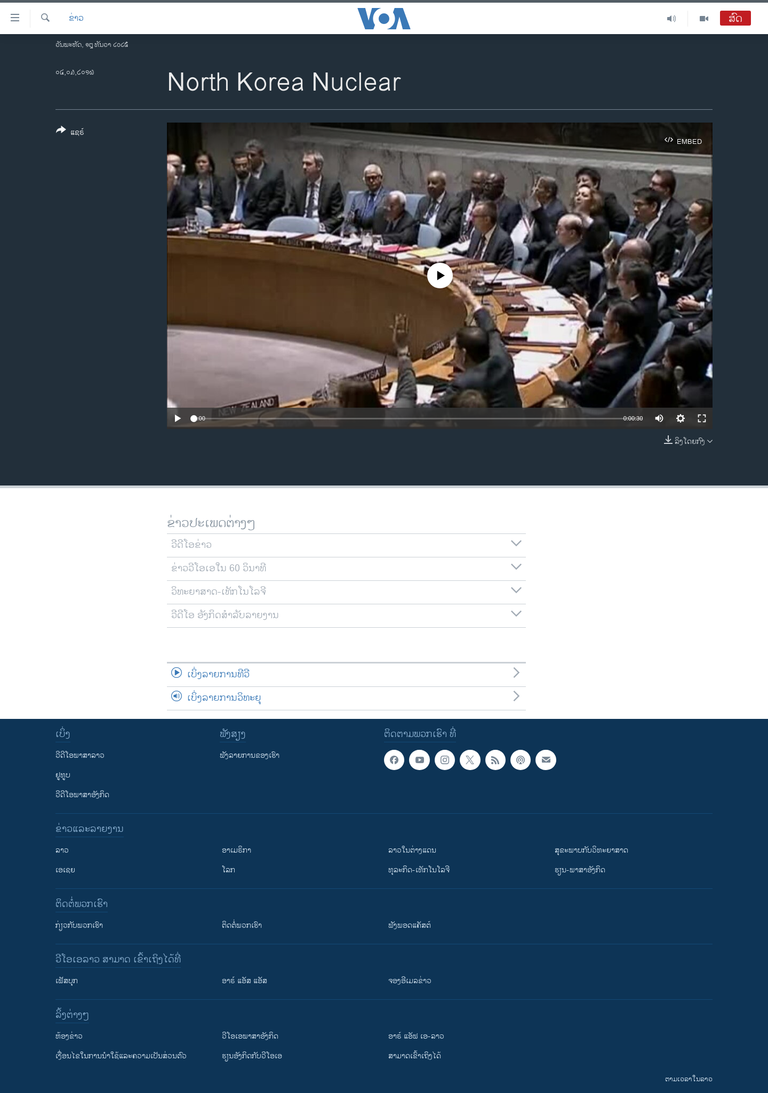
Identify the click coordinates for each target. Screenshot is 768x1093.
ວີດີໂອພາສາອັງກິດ (82, 794)
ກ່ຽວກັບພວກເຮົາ (79, 925)
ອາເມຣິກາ (236, 850)
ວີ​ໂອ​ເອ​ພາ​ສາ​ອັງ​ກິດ (250, 1036)
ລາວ (62, 850)
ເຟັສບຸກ (66, 980)
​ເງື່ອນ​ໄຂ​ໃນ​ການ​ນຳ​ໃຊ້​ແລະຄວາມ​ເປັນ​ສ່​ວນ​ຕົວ (121, 1056)
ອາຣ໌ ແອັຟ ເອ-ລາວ (416, 1036)
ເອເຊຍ (65, 870)
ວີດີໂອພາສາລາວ (80, 755)
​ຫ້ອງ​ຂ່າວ (69, 1036)
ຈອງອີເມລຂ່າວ (409, 980)
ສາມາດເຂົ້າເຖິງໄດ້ (414, 1056)
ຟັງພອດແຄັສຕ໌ (409, 925)
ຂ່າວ (76, 18)
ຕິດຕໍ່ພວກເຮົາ (242, 925)
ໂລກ (228, 870)
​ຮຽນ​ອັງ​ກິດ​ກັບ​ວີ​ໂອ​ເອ (252, 1056)
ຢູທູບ (62, 775)
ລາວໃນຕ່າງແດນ (412, 850)
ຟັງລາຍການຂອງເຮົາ (249, 755)
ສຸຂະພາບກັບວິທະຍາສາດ (591, 850)
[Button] (70, 133)
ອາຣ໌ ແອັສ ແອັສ (244, 980)
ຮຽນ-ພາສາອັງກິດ (580, 870)
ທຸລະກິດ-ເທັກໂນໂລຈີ (419, 870)
